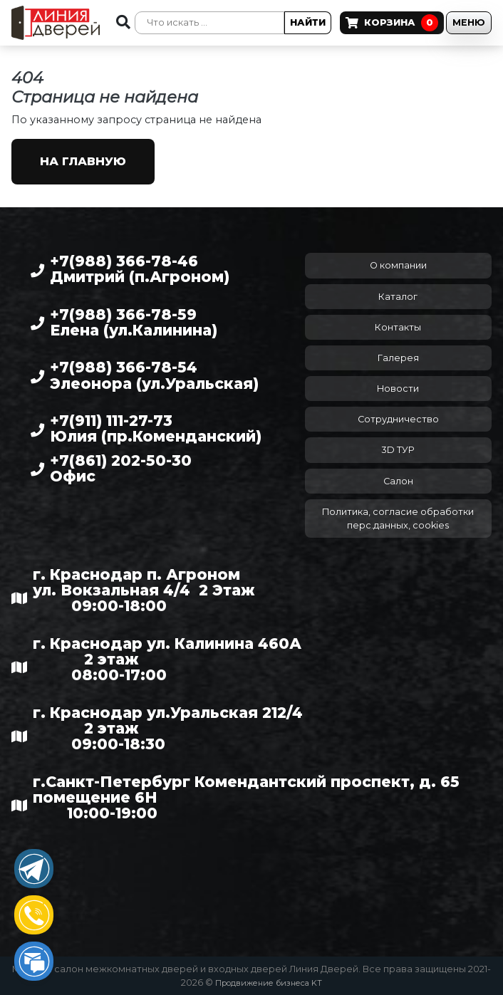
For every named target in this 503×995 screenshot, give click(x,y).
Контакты (398, 327)
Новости (398, 388)
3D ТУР (398, 449)
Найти (308, 22)
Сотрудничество (398, 419)
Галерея (398, 358)
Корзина (392, 22)
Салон (398, 481)
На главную (83, 161)
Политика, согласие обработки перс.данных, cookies (398, 518)
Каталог (398, 296)
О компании (398, 265)
